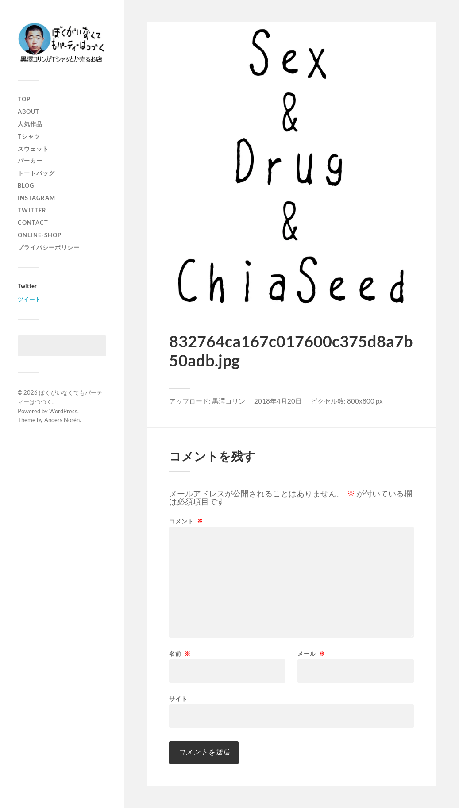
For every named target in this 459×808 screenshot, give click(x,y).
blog (26, 185)
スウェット (33, 148)
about (28, 111)
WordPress (63, 411)
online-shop (40, 235)
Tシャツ (29, 136)
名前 (180, 654)
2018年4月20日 (278, 401)
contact (33, 222)
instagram (36, 197)
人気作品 (30, 123)
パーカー (30, 160)
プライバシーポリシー (49, 247)
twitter (32, 210)
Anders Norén (62, 419)
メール (311, 654)
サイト (178, 698)
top (24, 99)
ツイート (29, 299)
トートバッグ (36, 173)
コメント (186, 521)
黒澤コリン (228, 401)
